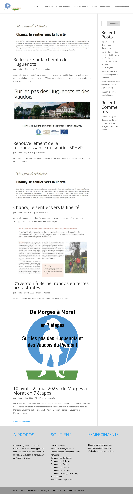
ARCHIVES (39, 398)
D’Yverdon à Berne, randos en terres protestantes (51, 285)
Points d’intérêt (63, 7)
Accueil (37, 7)
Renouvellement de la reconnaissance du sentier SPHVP (48, 145)
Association (105, 7)
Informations (80, 7)
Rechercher (113, 23)
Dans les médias (43, 69)
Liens (94, 7)
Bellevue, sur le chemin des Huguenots (41, 62)
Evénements (50, 398)
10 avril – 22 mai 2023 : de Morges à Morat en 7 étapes (50, 390)
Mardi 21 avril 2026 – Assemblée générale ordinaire (110, 74)
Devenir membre (121, 7)
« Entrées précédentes (22, 421)
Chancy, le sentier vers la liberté (46, 207)
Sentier (47, 7)
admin (19, 69)
